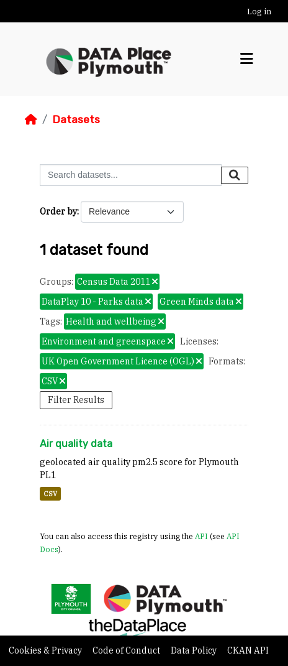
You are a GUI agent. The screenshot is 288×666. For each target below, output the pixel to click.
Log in (259, 11)
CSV (50, 493)
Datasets (76, 119)
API (201, 536)
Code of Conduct (127, 650)
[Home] (31, 119)
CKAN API (248, 650)
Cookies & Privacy (46, 650)
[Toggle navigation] (246, 59)
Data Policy (194, 650)
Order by (58, 211)
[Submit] (234, 175)
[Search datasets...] (131, 175)
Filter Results (76, 399)
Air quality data (76, 444)
